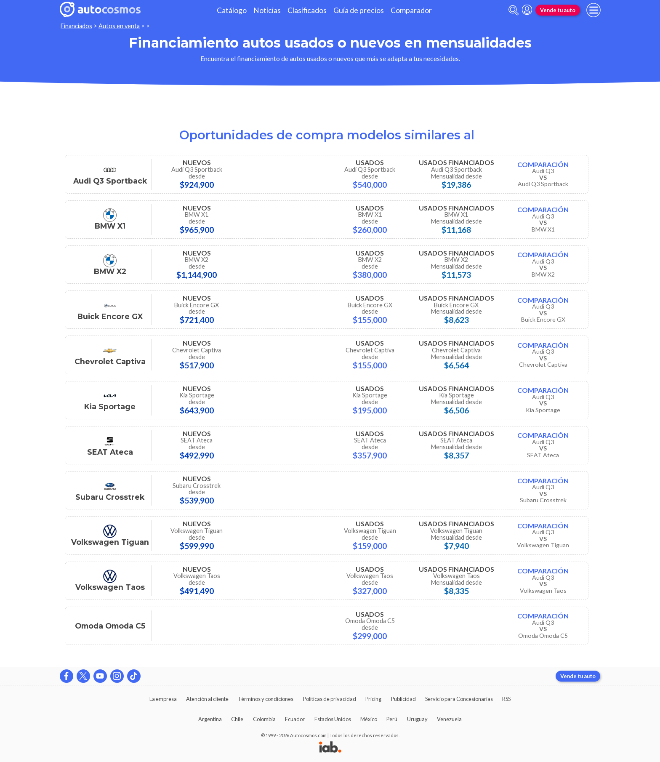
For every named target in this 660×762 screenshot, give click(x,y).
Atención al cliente (207, 698)
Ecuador (295, 719)
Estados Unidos (332, 719)
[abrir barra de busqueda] (513, 10)
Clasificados (307, 10)
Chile (237, 719)
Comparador (411, 10)
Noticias (267, 10)
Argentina (210, 719)
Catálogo (232, 10)
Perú (391, 719)
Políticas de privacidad (329, 698)
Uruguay (417, 719)
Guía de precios (358, 10)
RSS (506, 698)
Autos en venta (119, 25)
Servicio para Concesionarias (459, 698)
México (368, 719)
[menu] (593, 10)
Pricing (373, 698)
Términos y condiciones (265, 698)
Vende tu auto (557, 10)
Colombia (264, 719)
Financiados (76, 25)
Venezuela (449, 719)
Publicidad (403, 698)
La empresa (163, 698)
